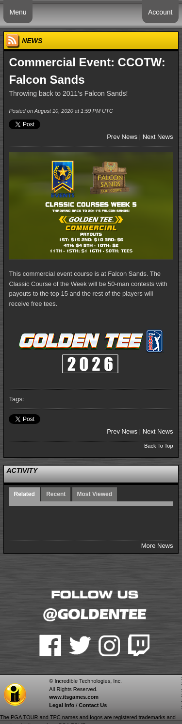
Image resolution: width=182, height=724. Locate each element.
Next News (158, 136)
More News (157, 545)
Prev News (122, 136)
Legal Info (61, 705)
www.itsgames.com (74, 697)
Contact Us (93, 705)
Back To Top (158, 446)
